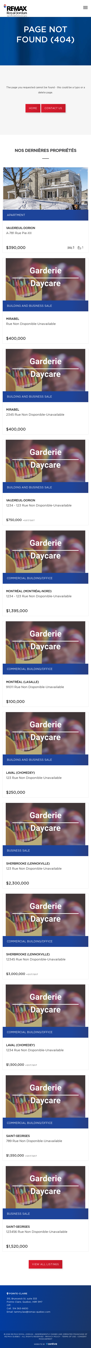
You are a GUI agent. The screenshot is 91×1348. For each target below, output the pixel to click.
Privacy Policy (52, 1336)
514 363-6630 (20, 1309)
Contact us (53, 108)
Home (33, 108)
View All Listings (45, 1264)
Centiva (51, 1344)
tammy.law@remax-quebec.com (32, 1312)
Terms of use (69, 1336)
